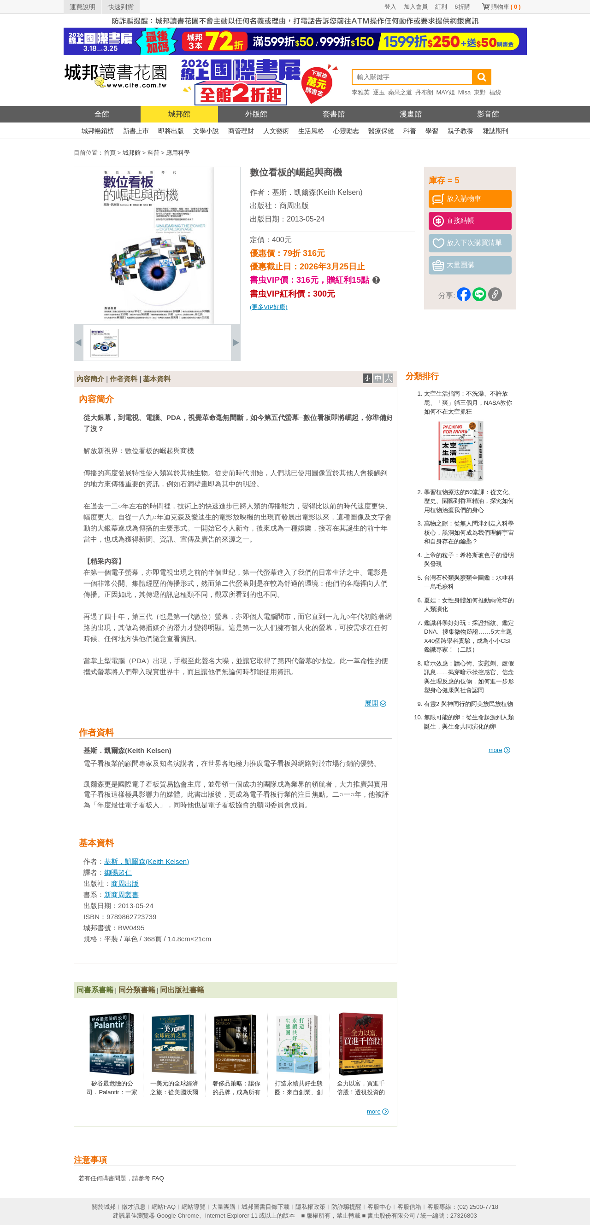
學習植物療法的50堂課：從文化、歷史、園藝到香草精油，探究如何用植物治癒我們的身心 (469, 501)
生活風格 (311, 130)
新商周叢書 (121, 894)
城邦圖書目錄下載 (265, 1206)
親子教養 (460, 130)
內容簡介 (90, 379)
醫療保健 (381, 130)
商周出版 (294, 206)
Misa (464, 92)
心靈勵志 (346, 130)
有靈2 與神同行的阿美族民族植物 (468, 703)
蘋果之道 (400, 92)
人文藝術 (276, 130)
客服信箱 (409, 1206)
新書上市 (136, 130)
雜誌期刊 (495, 130)
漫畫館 (411, 114)
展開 (375, 703)
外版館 (256, 114)
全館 (101, 114)
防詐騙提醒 (346, 1206)
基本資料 (157, 379)
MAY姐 (446, 92)
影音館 (488, 114)
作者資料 (123, 379)
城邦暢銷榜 (98, 130)
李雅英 (361, 92)
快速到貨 (121, 7)
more (499, 750)
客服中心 (379, 1206)
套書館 (334, 114)
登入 (390, 6)
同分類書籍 (136, 990)
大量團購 (224, 1206)
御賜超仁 (118, 872)
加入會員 (416, 6)
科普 (409, 130)
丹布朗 (424, 92)
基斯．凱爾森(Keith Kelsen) (317, 192)
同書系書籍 (95, 990)
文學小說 (206, 130)
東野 (480, 92)
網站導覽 (194, 1206)
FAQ (158, 1178)
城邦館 (179, 114)
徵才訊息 (134, 1206)
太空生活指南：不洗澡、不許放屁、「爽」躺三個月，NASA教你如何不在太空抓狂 (468, 402)
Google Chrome (178, 1215)
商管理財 (241, 130)
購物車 (506, 6)
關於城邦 (104, 1206)
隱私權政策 (310, 1206)
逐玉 (379, 92)
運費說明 (82, 7)
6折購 (462, 6)
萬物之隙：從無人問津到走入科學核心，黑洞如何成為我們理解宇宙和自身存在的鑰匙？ (469, 532)
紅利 (441, 6)
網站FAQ (164, 1206)
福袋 (495, 92)
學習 (431, 130)
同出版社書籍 (182, 990)
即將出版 (171, 130)
